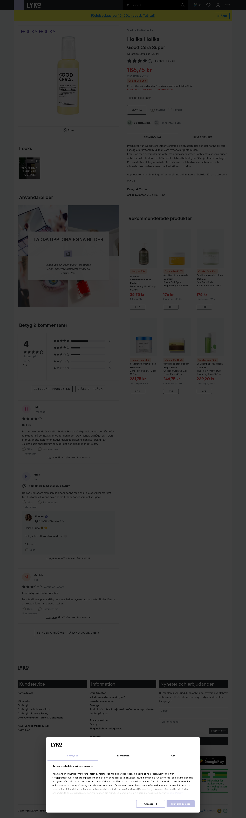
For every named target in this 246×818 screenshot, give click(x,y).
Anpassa (150, 803)
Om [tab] (173, 755)
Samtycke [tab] (72, 755)
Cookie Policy (174, 792)
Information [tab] (123, 755)
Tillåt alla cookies (180, 803)
